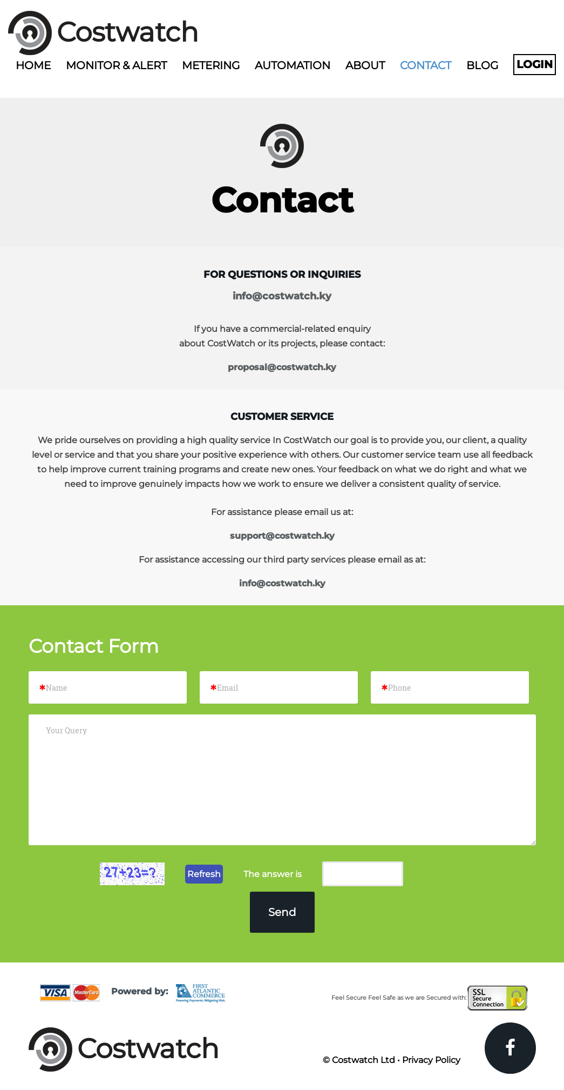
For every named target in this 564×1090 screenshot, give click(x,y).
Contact (425, 65)
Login (535, 64)
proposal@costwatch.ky (282, 367)
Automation (292, 65)
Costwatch (128, 32)
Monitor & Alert (116, 65)
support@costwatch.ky (282, 536)
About (365, 65)
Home (33, 65)
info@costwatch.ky (282, 296)
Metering (211, 65)
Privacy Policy (431, 1060)
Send (282, 912)
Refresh (204, 874)
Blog (482, 65)
